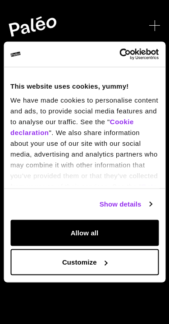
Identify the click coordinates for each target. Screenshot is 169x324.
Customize (85, 262)
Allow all (85, 232)
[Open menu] (155, 26)
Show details (121, 204)
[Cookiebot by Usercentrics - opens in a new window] (120, 54)
